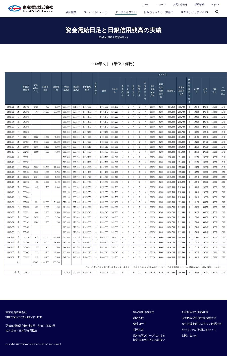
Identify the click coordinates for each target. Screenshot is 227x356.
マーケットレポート (96, 12)
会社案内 (71, 12)
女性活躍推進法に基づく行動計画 (202, 323)
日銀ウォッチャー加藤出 (158, 12)
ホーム (145, 4)
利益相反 (138, 329)
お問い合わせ (180, 4)
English (215, 4)
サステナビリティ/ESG (194, 12)
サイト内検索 (217, 12)
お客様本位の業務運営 (195, 312)
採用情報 (199, 4)
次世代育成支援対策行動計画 (199, 317)
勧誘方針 (138, 317)
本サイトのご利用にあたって (199, 329)
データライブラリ (126, 12)
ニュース (161, 4)
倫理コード (139, 323)
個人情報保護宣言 (143, 312)
